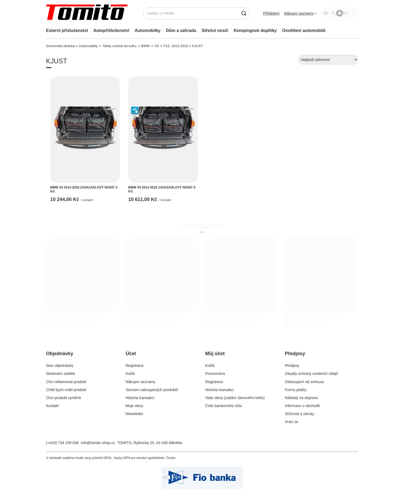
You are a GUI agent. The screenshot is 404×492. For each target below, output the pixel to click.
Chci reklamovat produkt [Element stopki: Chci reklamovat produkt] (66, 382)
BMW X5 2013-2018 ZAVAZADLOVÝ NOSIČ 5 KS (84, 190)
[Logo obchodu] (88, 13)
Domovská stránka (60, 46)
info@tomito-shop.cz (98, 443)
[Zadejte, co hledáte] (196, 13)
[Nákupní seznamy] (300, 13)
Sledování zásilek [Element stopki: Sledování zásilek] (60, 373)
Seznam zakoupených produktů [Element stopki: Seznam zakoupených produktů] (152, 390)
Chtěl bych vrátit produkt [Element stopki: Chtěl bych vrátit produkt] (66, 390)
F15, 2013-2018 (175, 46)
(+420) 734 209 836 (62, 443)
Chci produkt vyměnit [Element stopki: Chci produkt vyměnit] (63, 398)
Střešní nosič (215, 30)
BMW (145, 46)
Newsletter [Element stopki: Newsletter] (134, 414)
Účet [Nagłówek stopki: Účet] (131, 353)
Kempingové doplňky (255, 30)
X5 (156, 46)
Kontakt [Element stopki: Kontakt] (52, 406)
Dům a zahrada (181, 30)
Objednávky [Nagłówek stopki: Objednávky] (59, 353)
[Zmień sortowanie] (328, 59)
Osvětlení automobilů (304, 30)
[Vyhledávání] (244, 13)
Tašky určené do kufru (119, 46)
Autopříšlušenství (111, 30)
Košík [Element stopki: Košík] (130, 373)
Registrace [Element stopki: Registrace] (134, 365)
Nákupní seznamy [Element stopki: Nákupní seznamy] (140, 382)
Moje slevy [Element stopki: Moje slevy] (134, 406)
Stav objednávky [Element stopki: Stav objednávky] (60, 365)
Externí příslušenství (67, 30)
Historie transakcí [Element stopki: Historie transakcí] (140, 398)
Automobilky (148, 30)
